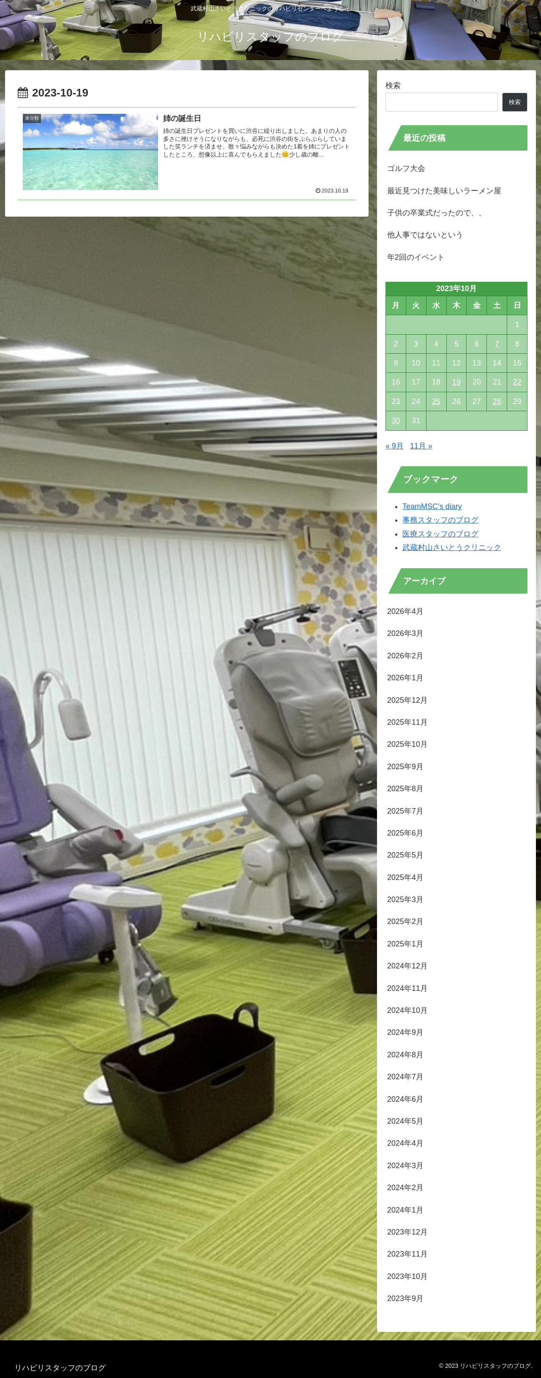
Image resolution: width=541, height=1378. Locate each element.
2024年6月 (405, 1099)
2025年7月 (405, 811)
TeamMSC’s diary (432, 506)
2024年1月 (405, 1210)
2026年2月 (405, 656)
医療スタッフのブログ (440, 534)
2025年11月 (407, 722)
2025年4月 (405, 877)
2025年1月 (405, 944)
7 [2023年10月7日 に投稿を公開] (497, 344)
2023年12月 (407, 1232)
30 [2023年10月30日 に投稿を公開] (395, 420)
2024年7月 (405, 1077)
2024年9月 (405, 1032)
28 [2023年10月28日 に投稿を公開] (497, 401)
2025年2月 (405, 921)
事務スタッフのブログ (440, 520)
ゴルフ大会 (406, 168)
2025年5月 (405, 855)
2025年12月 (407, 700)
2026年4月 (405, 611)
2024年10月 (407, 1010)
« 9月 (394, 446)
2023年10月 (407, 1276)
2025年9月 (405, 766)
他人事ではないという (425, 235)
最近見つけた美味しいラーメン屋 (444, 191)
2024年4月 (405, 1143)
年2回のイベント (416, 257)
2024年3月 (405, 1165)
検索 (393, 85)
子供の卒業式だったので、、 (436, 213)
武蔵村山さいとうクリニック (451, 547)
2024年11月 (407, 988)
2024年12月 (407, 966)
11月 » (421, 446)
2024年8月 (405, 1055)
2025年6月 (405, 833)
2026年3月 (405, 633)
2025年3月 (405, 899)
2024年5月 (405, 1121)
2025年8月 (405, 788)
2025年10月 (407, 744)
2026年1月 (405, 678)
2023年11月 (407, 1254)
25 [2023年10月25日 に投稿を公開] (436, 401)
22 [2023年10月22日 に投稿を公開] (517, 382)
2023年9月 (405, 1298)
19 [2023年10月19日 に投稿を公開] (456, 382)
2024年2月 (405, 1187)
